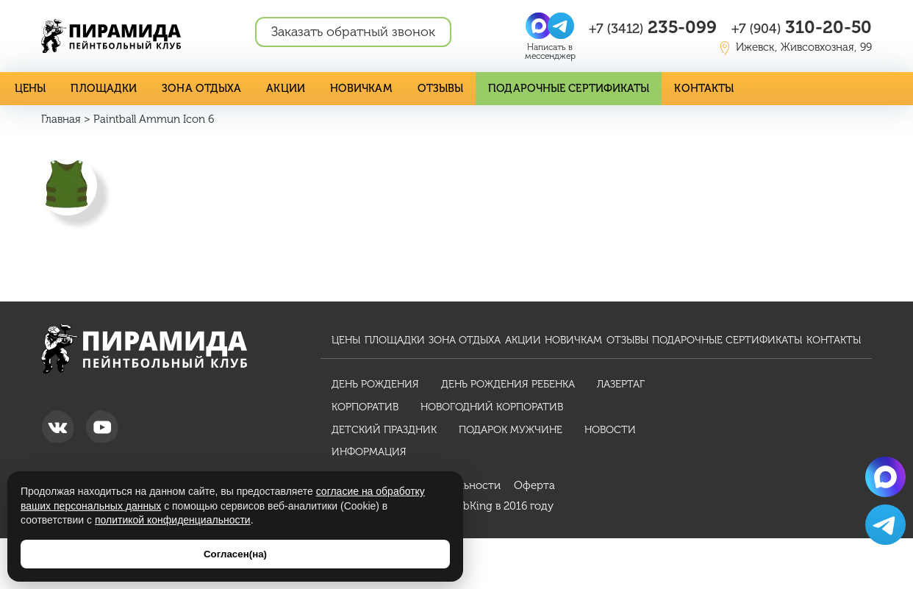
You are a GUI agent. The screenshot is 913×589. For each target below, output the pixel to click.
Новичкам (351, 88)
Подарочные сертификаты (552, 88)
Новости (610, 429)
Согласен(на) (235, 554)
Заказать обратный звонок (353, 32)
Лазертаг (621, 383)
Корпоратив (365, 406)
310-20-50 (801, 27)
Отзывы (428, 88)
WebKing (470, 506)
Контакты (683, 88)
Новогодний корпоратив (491, 406)
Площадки (102, 88)
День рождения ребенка (508, 383)
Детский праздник (384, 429)
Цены (30, 88)
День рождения (375, 383)
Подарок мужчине (510, 429)
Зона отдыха (195, 88)
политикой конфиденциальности (173, 520)
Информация (369, 452)
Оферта (534, 485)
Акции (276, 88)
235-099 (653, 27)
